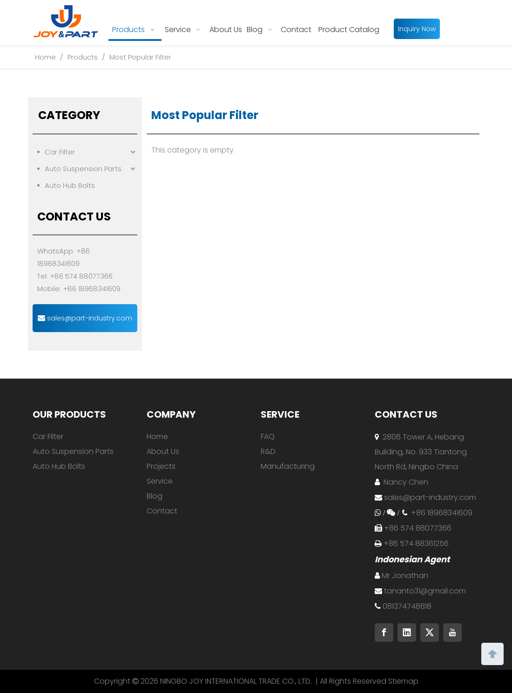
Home (157, 436)
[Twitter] (429, 632)
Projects (161, 466)
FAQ (268, 436)
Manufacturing (288, 466)
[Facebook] (384, 632)
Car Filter (60, 152)
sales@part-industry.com (85, 318)
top (492, 653)
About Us (163, 451)
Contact (162, 511)
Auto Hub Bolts (70, 185)
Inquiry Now (417, 28)
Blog (154, 496)
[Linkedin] (406, 632)
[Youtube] (452, 632)
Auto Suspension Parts (83, 168)
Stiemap (403, 681)
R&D (268, 451)
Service (160, 481)
